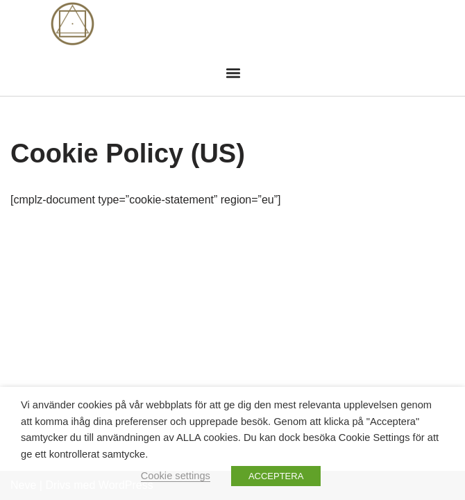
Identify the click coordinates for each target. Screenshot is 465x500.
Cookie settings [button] (175, 475)
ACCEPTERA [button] (275, 476)
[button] (233, 72)
